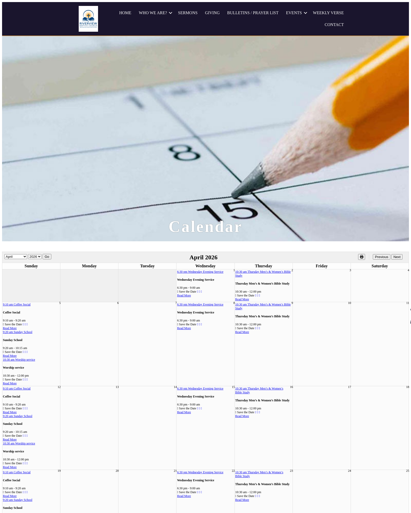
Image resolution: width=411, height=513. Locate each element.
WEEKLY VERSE (328, 13)
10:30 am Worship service (19, 359)
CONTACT (334, 24)
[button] (170, 13)
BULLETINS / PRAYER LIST (252, 13)
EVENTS (294, 13)
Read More (184, 295)
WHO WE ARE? (153, 13)
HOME (125, 13)
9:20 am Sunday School (17, 332)
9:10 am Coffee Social (16, 304)
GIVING (212, 13)
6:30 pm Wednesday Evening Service (200, 272)
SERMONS (188, 13)
